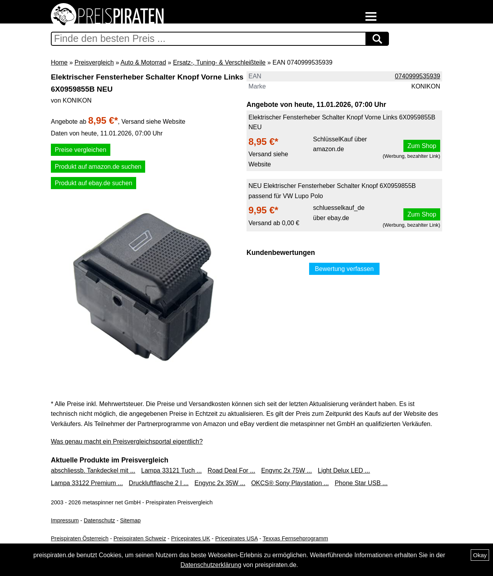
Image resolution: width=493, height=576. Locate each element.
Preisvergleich (93, 62)
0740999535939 (417, 76)
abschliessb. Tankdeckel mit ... (93, 470)
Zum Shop (421, 146)
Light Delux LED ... (344, 470)
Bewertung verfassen (344, 268)
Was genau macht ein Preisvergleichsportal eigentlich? (127, 441)
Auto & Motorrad (143, 62)
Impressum (65, 520)
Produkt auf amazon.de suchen (98, 166)
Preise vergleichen (80, 149)
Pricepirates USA (236, 538)
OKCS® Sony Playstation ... (290, 483)
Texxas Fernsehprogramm (295, 538)
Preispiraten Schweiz (139, 538)
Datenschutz (99, 520)
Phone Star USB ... (361, 483)
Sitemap (130, 520)
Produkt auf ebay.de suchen (93, 183)
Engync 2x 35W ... (219, 483)
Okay (480, 555)
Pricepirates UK (190, 538)
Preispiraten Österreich (79, 538)
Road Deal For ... (231, 470)
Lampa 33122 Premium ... (87, 483)
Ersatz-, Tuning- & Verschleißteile (219, 62)
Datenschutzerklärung (210, 565)
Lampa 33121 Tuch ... (171, 470)
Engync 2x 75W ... (286, 470)
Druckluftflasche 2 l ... (159, 483)
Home (59, 62)
